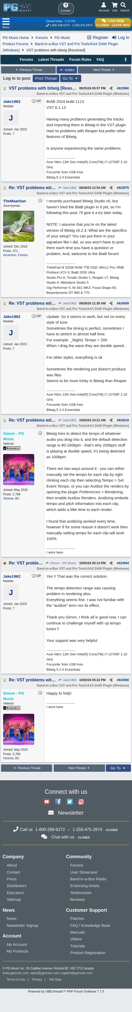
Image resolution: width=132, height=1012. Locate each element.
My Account (17, 944)
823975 (124, 188)
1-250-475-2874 (82, 25)
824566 (124, 680)
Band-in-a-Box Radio (88, 879)
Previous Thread (28, 70)
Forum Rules (80, 59)
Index (66, 70)
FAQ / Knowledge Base (90, 925)
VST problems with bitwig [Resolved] (45, 88)
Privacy (37, 979)
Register (97, 37)
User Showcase (84, 872)
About (12, 865)
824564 (124, 563)
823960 (124, 88)
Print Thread (46, 78)
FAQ (100, 59)
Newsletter (71, 813)
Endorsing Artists (85, 885)
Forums (42, 38)
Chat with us (62, 837)
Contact (13, 872)
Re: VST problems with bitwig (38, 187)
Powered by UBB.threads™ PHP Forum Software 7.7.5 (66, 991)
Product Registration (88, 952)
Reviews (77, 899)
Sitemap (14, 899)
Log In (120, 37)
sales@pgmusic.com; (45, 973)
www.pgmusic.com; (16, 973)
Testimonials (81, 892)
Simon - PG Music (61, 563)
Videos (76, 939)
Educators (15, 892)
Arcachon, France (15, 255)
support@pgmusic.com (77, 973)
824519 (124, 420)
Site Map (55, 979)
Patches (77, 918)
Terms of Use (16, 979)
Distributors (16, 885)
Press (12, 879)
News (12, 918)
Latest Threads (51, 59)
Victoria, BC (11, 498)
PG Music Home (16, 38)
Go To (71, 78)
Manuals (77, 932)
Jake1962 (67, 188)
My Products (17, 951)
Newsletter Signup (22, 925)
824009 (124, 303)
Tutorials (77, 946)
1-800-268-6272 (60, 25)
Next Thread (104, 70)
